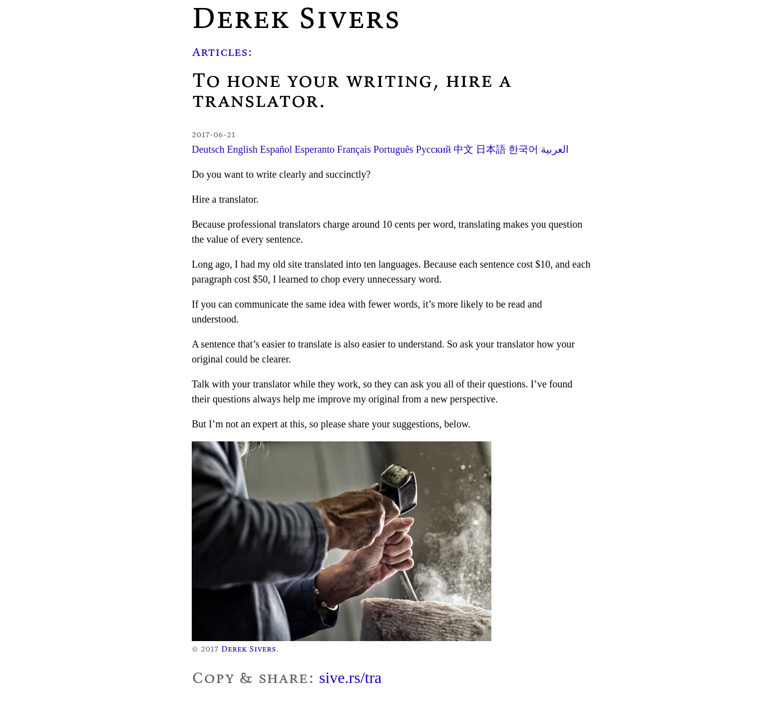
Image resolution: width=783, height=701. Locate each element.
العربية (555, 149)
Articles (220, 51)
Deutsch (208, 149)
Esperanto (315, 149)
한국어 (523, 149)
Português (393, 149)
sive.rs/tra (350, 678)
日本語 (491, 149)
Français (354, 149)
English (242, 149)
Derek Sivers (248, 649)
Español (276, 149)
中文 (463, 149)
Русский (433, 149)
